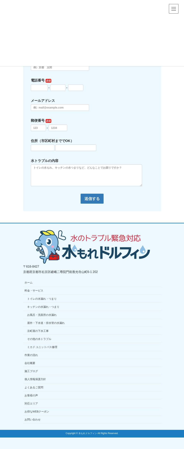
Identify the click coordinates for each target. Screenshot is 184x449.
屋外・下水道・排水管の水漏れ (46, 322)
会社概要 (30, 363)
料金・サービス (34, 290)
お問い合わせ (33, 419)
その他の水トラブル (39, 338)
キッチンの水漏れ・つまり (43, 306)
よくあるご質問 (34, 387)
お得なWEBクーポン (37, 411)
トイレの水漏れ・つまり (42, 298)
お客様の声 (31, 395)
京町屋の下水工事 (38, 330)
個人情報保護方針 (35, 379)
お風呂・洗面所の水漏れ (42, 314)
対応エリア (31, 403)
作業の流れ (31, 355)
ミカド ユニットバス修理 (42, 347)
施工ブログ (31, 371)
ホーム (29, 282)
